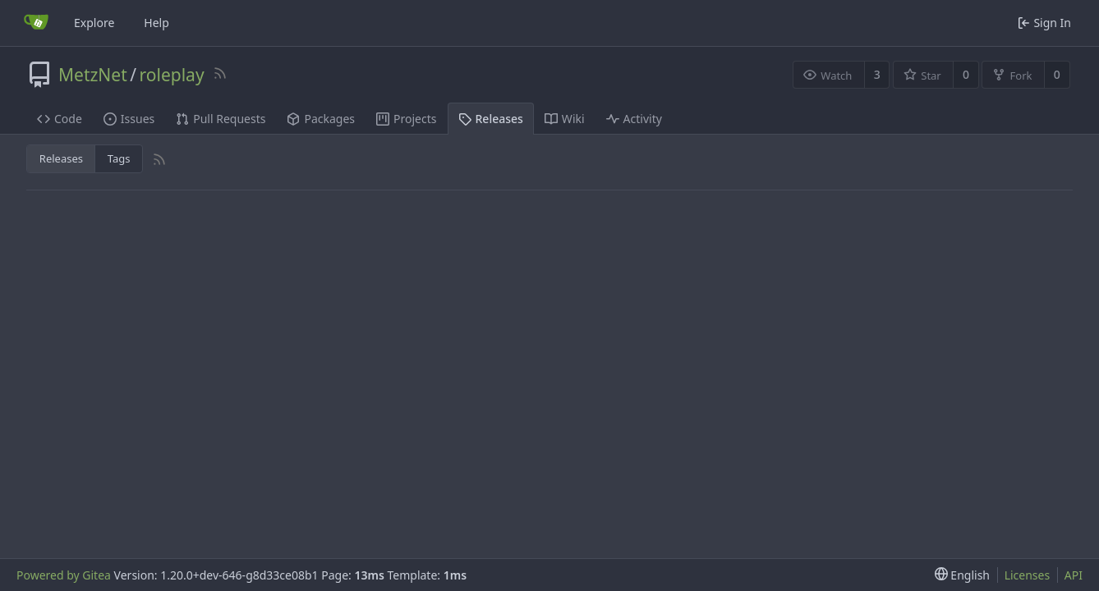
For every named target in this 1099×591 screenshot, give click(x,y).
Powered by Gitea (63, 575)
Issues (128, 118)
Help (156, 22)
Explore (94, 22)
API (1074, 575)
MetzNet (92, 74)
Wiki (565, 118)
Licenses (1028, 575)
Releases (490, 118)
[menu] (962, 575)
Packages (321, 118)
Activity (634, 118)
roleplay (172, 74)
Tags (119, 158)
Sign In (1044, 22)
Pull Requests (220, 118)
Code (59, 118)
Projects (406, 118)
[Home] (36, 23)
